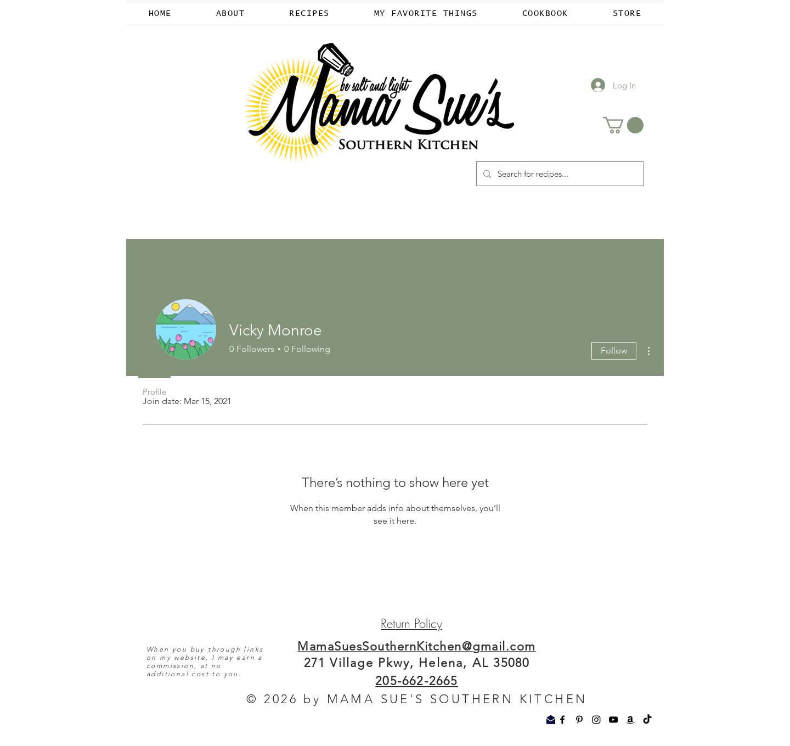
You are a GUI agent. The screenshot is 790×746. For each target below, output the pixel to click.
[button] (623, 125)
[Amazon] (630, 719)
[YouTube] (613, 719)
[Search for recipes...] (559, 174)
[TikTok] (647, 719)
